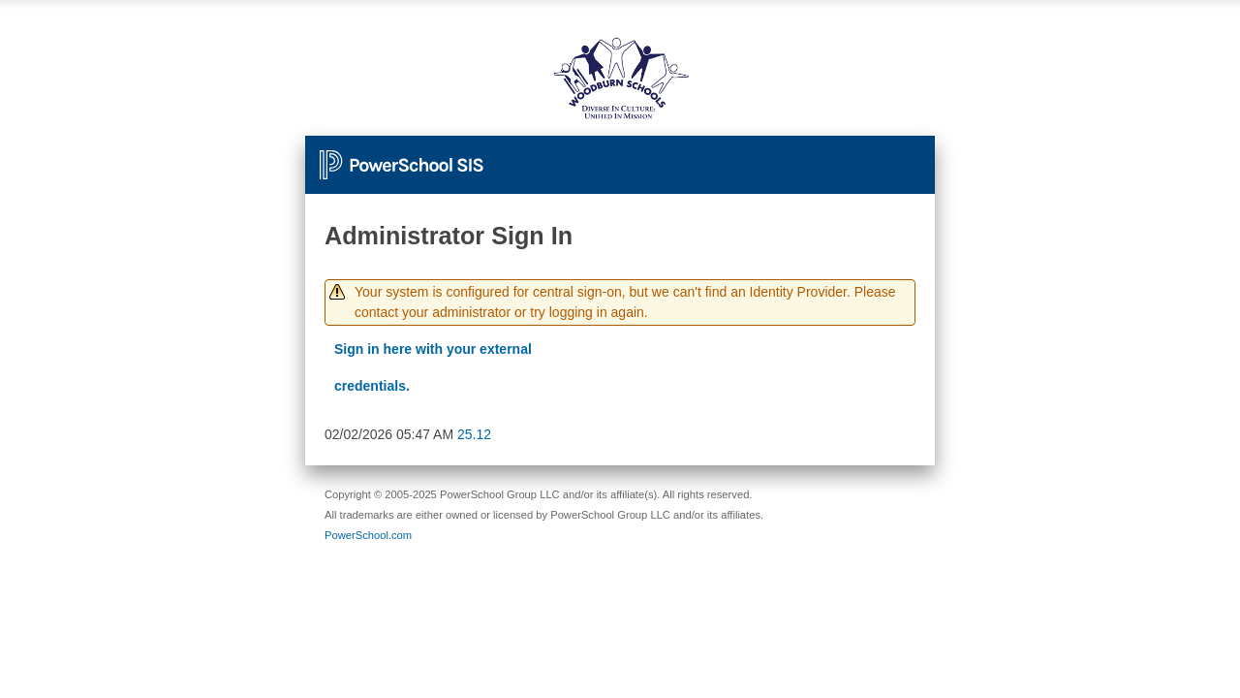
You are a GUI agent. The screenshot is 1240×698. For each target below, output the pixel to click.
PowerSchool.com (368, 535)
